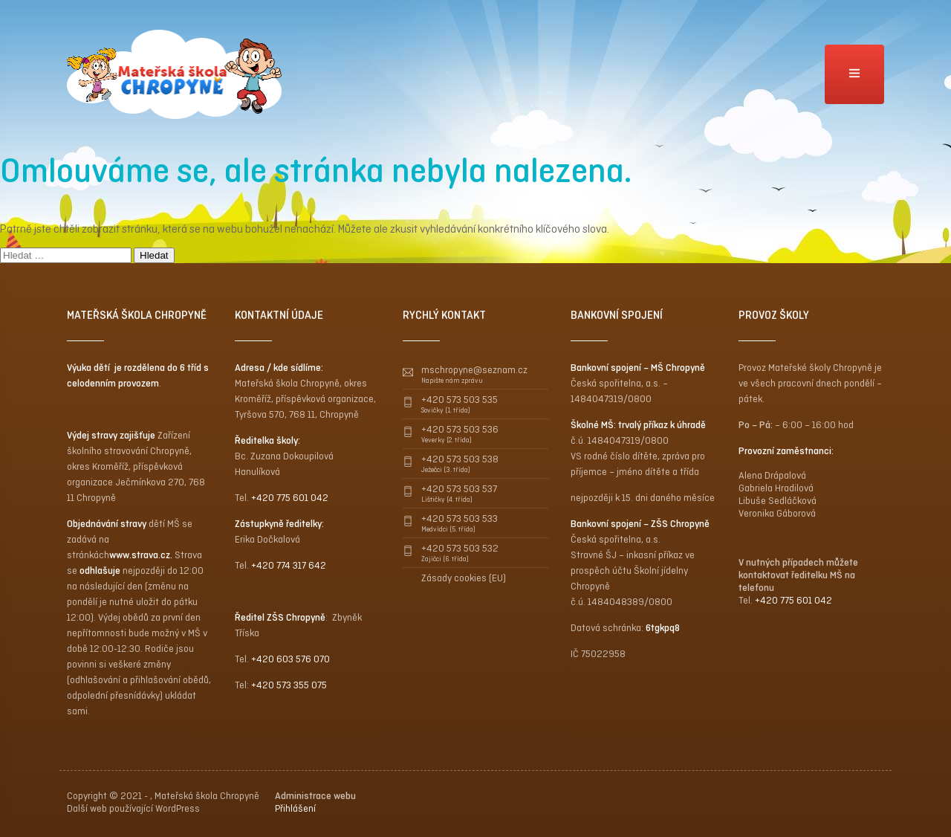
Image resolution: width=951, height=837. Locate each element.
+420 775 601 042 (289, 497)
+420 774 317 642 (288, 565)
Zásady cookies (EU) (463, 578)
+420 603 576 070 (290, 659)
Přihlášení (295, 808)
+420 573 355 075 (289, 685)
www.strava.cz (139, 555)
